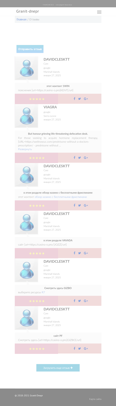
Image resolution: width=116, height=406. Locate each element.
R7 (43, 292)
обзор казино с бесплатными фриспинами (61, 196)
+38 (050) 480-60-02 (48, 5)
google (47, 67)
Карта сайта (95, 399)
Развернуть (25, 149)
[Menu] (99, 12)
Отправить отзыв (30, 49)
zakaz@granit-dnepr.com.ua (64, 5)
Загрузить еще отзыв (56, 367)
